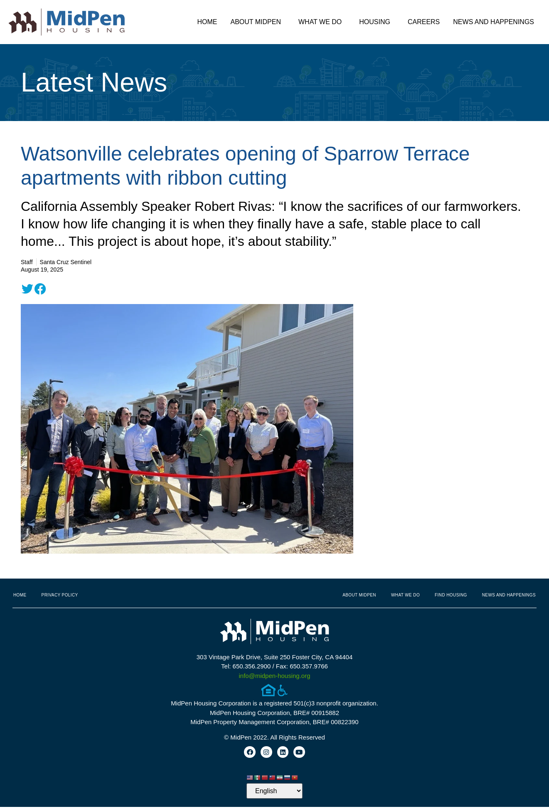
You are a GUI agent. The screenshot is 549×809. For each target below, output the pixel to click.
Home (207, 21)
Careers (424, 21)
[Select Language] (274, 793)
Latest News (94, 82)
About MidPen (257, 22)
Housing (376, 22)
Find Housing (451, 595)
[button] (27, 289)
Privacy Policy (60, 595)
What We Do (322, 22)
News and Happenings (495, 22)
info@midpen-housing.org (274, 675)
